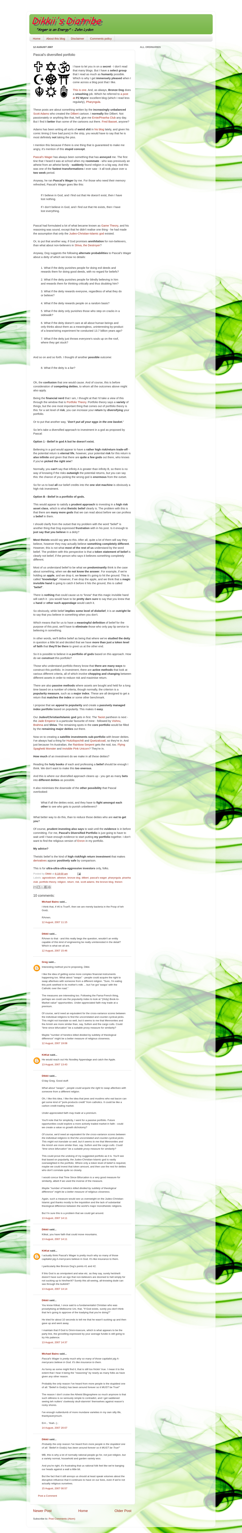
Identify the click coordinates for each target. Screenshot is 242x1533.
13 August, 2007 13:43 (54, 1064)
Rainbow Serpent (83, 744)
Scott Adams (41, 113)
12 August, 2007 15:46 (54, 950)
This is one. (80, 89)
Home (36, 38)
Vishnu (116, 720)
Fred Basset (109, 121)
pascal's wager (98, 877)
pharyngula (114, 877)
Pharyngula (93, 101)
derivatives (40, 860)
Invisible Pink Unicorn (75, 748)
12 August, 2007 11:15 (54, 922)
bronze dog (73, 877)
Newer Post (42, 1511)
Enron (81, 840)
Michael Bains (50, 901)
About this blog (55, 38)
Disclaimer (77, 38)
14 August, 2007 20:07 (54, 1427)
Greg (45, 962)
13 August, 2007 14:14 (54, 1289)
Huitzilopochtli (75, 740)
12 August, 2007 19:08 (54, 1043)
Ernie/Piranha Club (104, 117)
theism (118, 881)
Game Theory (109, 225)
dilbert (85, 877)
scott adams (87, 881)
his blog (99, 129)
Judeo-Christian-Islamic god (86, 233)
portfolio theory (47, 881)
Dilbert (75, 113)
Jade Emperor (47, 720)
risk (77, 881)
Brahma (38, 724)
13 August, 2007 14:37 (54, 1342)
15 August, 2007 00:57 (54, 1488)
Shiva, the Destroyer (87, 245)
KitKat (45, 1054)
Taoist (101, 717)
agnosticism (49, 877)
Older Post (123, 1511)
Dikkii (45, 933)
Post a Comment (47, 1495)
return (70, 881)
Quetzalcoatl (98, 740)
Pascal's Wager (43, 157)
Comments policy (101, 38)
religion (61, 881)
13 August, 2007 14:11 (54, 1218)
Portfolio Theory (76, 402)
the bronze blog (104, 881)
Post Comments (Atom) (62, 1518)
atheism (61, 877)
